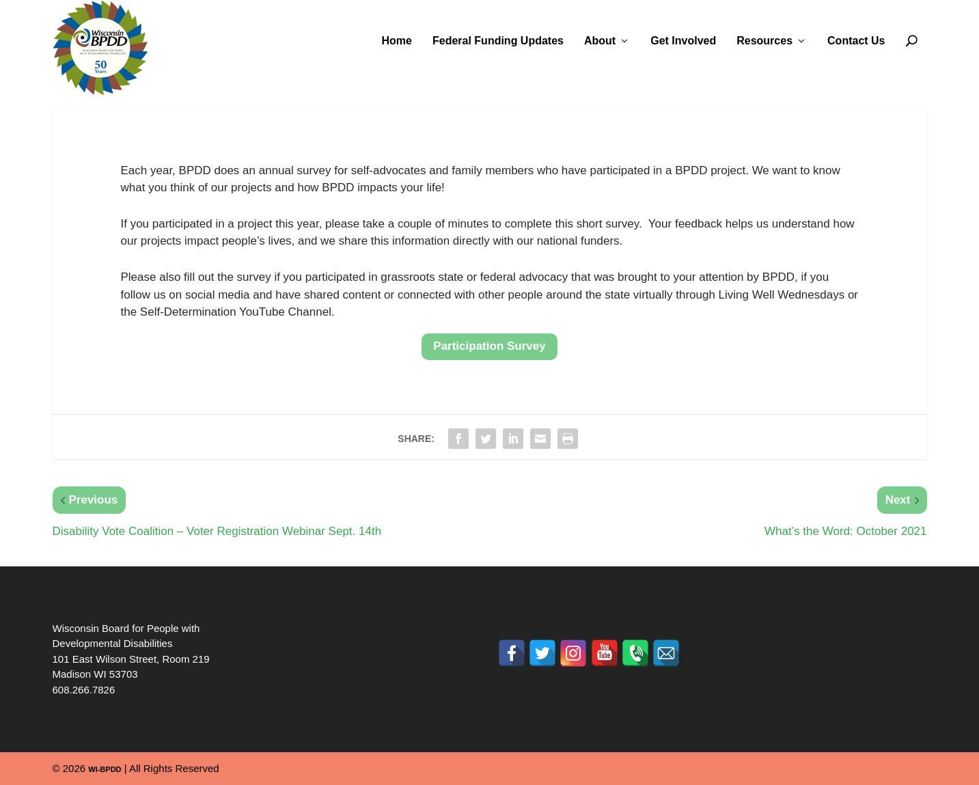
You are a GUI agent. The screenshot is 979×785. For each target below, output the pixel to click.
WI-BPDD (104, 769)
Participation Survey (489, 346)
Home (397, 41)
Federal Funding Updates (498, 41)
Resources (764, 41)
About (600, 41)
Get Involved (683, 41)
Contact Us (856, 41)
